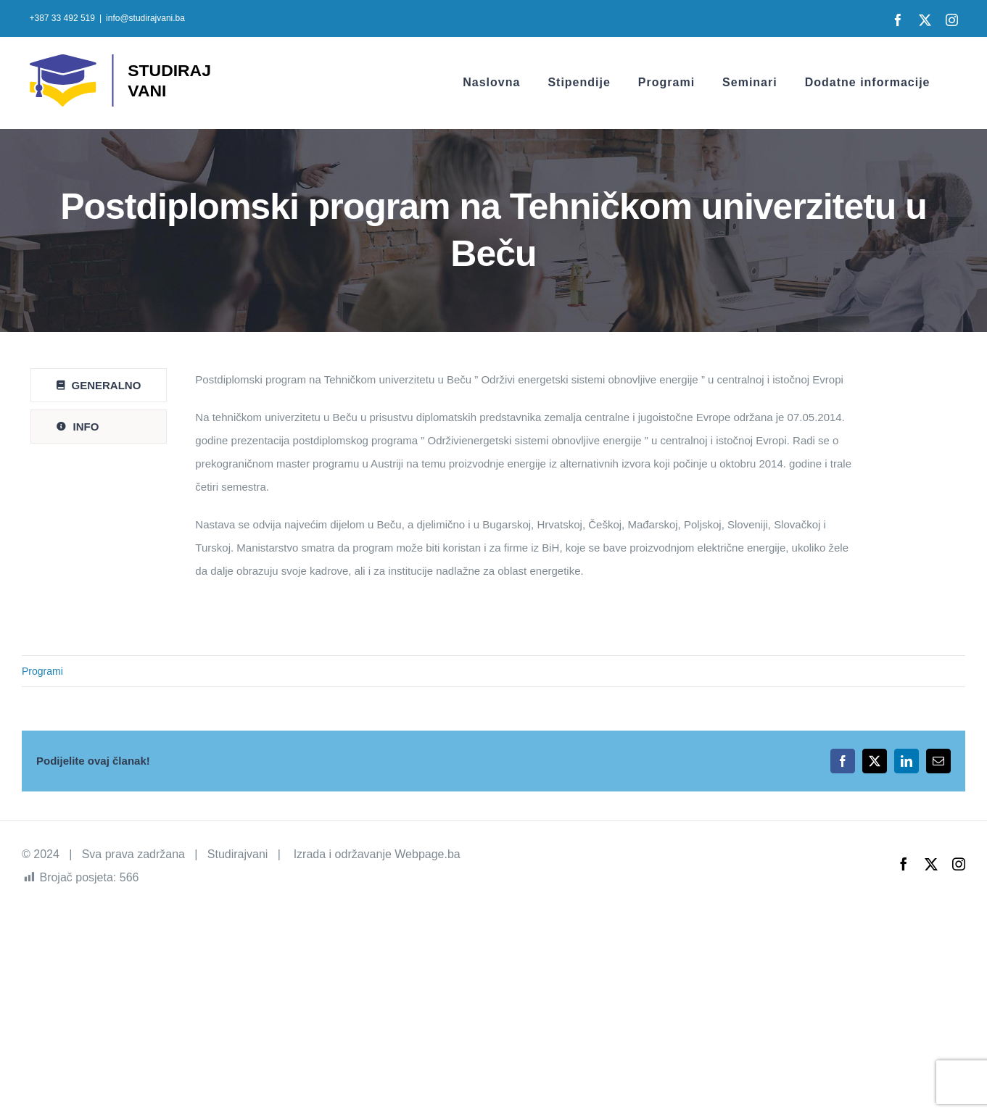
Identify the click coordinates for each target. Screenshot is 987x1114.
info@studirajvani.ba (145, 18)
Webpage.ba (427, 854)
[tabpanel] (528, 482)
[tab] (99, 385)
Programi (42, 671)
